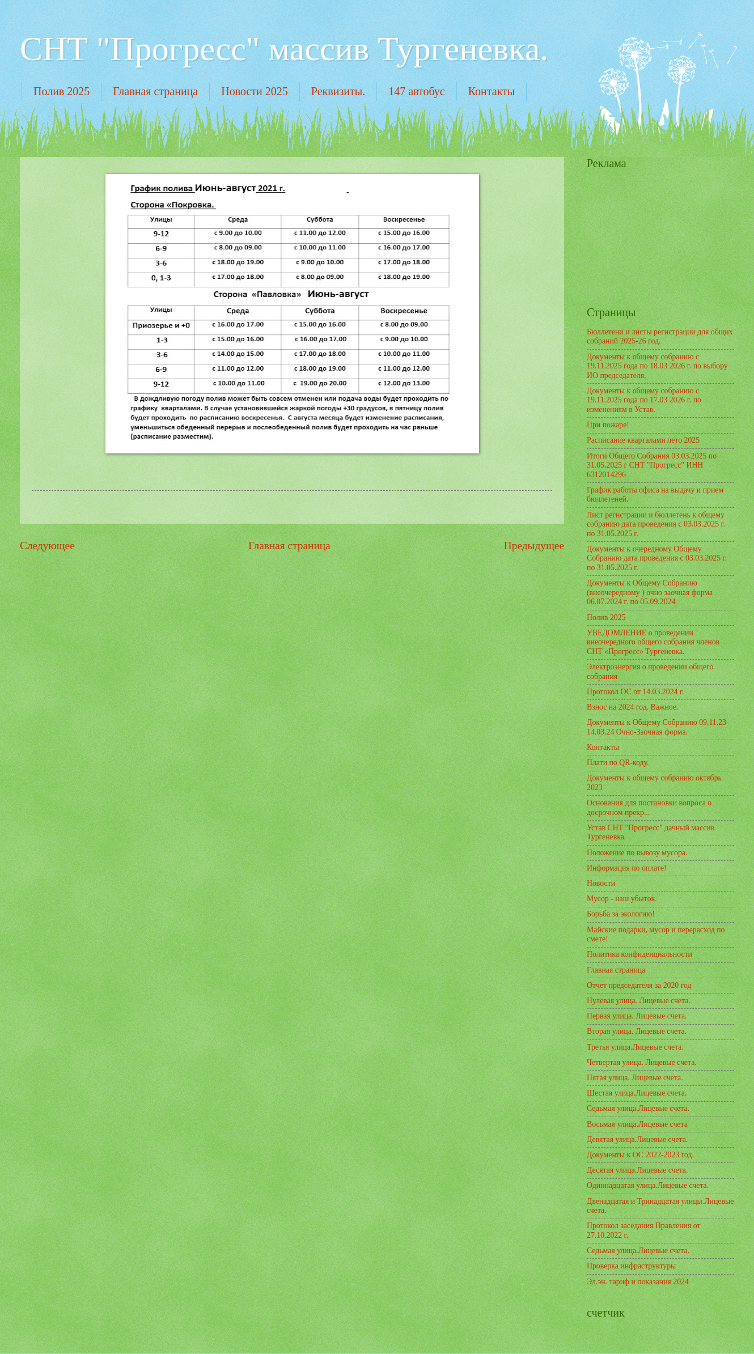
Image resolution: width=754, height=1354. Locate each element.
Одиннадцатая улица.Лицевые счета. (648, 1185)
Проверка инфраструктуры (631, 1266)
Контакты (491, 91)
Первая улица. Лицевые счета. (637, 1016)
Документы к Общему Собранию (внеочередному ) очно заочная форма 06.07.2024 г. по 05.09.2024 (650, 592)
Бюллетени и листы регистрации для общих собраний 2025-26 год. (660, 337)
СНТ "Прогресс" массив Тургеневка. (284, 48)
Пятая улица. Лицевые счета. (635, 1077)
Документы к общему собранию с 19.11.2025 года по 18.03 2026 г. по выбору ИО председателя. (657, 366)
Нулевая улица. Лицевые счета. (639, 1000)
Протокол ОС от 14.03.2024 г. (635, 691)
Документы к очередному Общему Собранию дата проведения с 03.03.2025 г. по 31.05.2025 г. (657, 558)
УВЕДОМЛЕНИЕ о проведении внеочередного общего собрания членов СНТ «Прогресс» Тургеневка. (653, 642)
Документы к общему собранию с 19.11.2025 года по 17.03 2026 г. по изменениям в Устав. (644, 400)
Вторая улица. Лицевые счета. (637, 1031)
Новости (601, 883)
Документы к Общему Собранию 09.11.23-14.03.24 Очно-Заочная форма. (658, 727)
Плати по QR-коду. (618, 762)
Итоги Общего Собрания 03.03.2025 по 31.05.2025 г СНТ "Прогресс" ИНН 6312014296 (652, 465)
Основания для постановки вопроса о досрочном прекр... (649, 808)
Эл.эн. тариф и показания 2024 (638, 1281)
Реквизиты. (338, 91)
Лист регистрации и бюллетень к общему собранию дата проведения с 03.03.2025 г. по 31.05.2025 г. (656, 524)
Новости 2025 (254, 91)
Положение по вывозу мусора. (637, 852)
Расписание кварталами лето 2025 (643, 440)
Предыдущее (534, 545)
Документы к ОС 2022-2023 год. (640, 1155)
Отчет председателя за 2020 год (639, 985)
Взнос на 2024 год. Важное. (632, 707)
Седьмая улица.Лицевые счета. (638, 1108)
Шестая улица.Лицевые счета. (637, 1093)
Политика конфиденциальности (639, 954)
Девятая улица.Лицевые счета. (637, 1139)
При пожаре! (608, 425)
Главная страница (155, 91)
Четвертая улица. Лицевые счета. (642, 1062)
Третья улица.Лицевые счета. (635, 1047)
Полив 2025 (61, 91)
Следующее (47, 545)
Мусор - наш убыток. (622, 898)
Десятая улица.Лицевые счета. (637, 1170)
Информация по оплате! (627, 868)
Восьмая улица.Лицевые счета (637, 1124)
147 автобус (416, 91)
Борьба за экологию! (621, 914)
